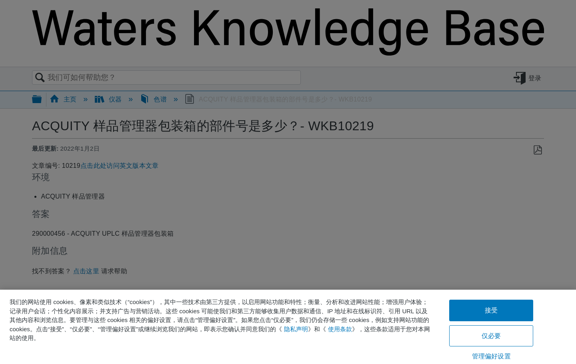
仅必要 (491, 335)
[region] (288, 327)
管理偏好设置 (491, 356)
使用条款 (340, 329)
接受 (491, 310)
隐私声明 (296, 329)
